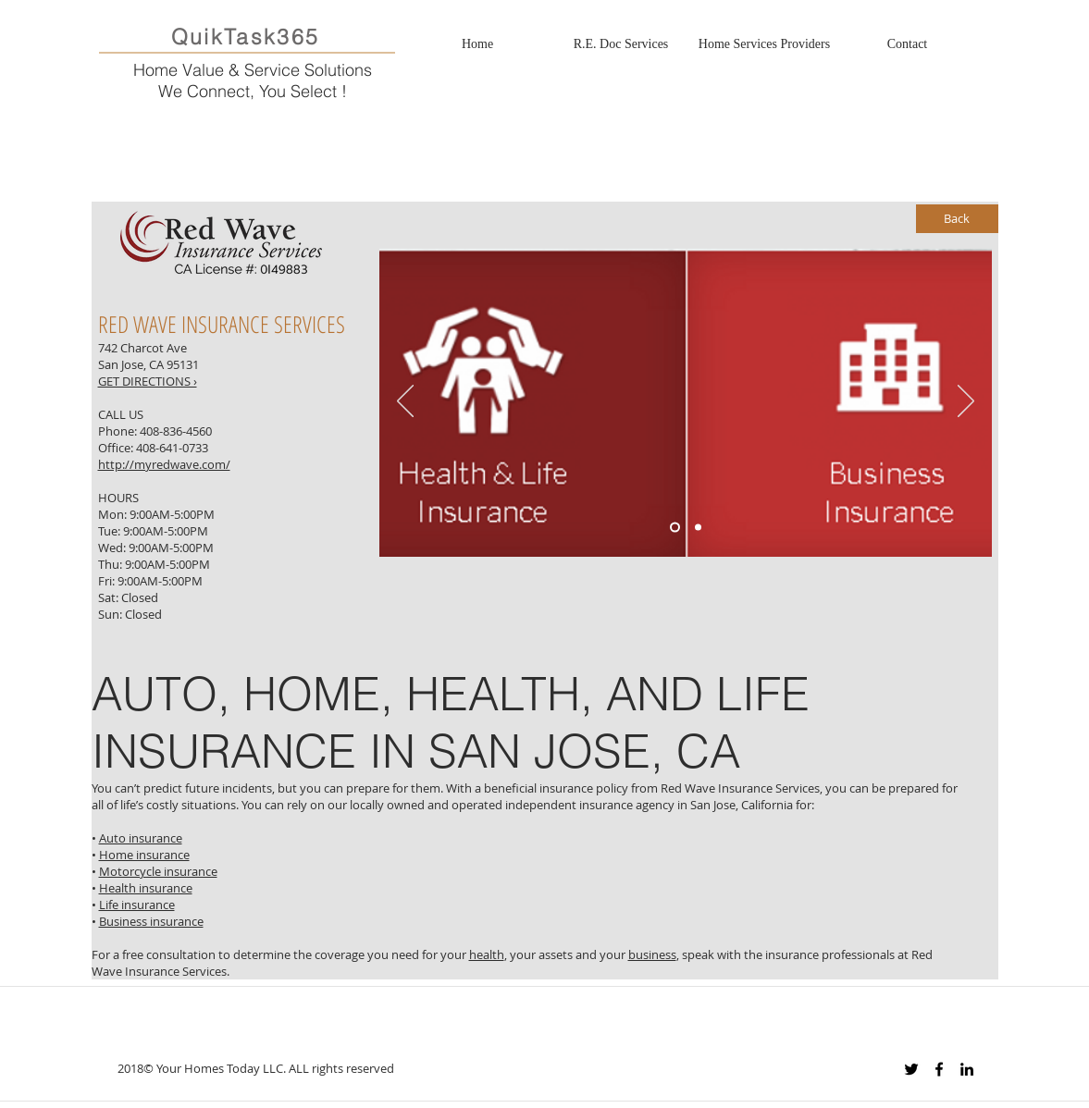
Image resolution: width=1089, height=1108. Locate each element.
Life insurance (137, 904)
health (486, 954)
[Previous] (405, 402)
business (652, 954)
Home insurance (144, 854)
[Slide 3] (698, 527)
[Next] (966, 402)
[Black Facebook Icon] (939, 1069)
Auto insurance (140, 838)
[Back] (957, 218)
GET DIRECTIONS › (147, 381)
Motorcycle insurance (158, 871)
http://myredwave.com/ (164, 464)
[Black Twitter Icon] (911, 1069)
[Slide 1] (675, 528)
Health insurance (145, 888)
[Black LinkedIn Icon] (967, 1069)
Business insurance (151, 921)
